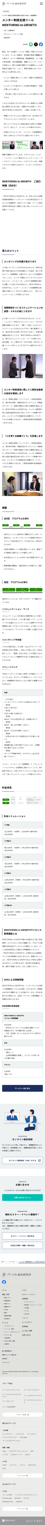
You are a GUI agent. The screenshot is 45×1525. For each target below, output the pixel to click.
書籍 (5, 1313)
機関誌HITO (7, 1307)
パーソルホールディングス (11, 1390)
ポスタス (26, 1498)
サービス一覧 (7, 1335)
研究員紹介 (7, 1319)
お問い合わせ (26, 1335)
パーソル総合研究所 (8, 1407)
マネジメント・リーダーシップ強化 (13, 34)
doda (4, 1451)
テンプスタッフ (7, 1434)
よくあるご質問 (27, 1331)
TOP (2, 1262)
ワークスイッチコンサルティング (26, 1495)
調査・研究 (5, 1294)
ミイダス (5, 1454)
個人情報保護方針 (7, 1351)
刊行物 (6, 1310)
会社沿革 (26, 1314)
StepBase (19, 1501)
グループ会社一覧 (23, 1415)
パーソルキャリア (8, 1401)
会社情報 (26, 1308)
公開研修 (6, 1344)
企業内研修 (7, 38)
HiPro (4, 1468)
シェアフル (13, 1465)
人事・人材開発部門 (9, 30)
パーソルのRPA (7, 1495)
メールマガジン (27, 1322)
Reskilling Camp (7, 1501)
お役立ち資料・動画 (9, 1341)
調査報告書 (7, 1300)
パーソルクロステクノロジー (33, 1395)
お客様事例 (7, 1338)
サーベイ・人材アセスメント (12, 1332)
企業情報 (25, 1299)
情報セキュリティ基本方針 (9, 1355)
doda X (27, 1454)
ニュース (25, 1318)
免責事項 (4, 1359)
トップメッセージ (29, 1302)
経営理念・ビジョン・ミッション (33, 1305)
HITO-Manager (7, 1498)
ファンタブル (31, 1434)
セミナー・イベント (28, 1294)
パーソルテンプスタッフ (32, 1390)
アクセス (26, 1311)
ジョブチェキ (19, 1434)
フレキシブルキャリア (9, 1437)
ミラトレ (22, 1465)
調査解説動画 (7, 1316)
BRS (32, 1451)
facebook (4, 1282)
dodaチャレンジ (16, 1454)
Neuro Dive (32, 1465)
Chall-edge (23, 1437)
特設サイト (7, 1303)
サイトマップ (5, 1362)
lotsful (4, 1465)
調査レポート (7, 1297)
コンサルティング (9, 1326)
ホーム (4, 1290)
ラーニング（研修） (9, 1329)
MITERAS (18, 1498)
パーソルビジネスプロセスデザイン (11, 1395)
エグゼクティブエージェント (18, 1451)
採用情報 (25, 1326)
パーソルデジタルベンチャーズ (33, 1401)
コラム (24, 1290)
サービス (6, 11)
